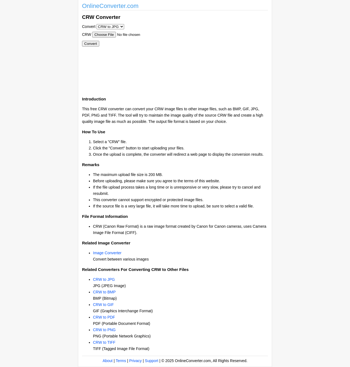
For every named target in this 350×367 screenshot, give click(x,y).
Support (151, 361)
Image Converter (107, 253)
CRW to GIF (103, 304)
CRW (86, 34)
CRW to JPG (104, 279)
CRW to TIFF (104, 342)
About (108, 361)
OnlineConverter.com (110, 5)
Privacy (135, 361)
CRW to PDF (104, 317)
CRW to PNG (104, 330)
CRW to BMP (104, 292)
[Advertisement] (204, 51)
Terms (121, 361)
